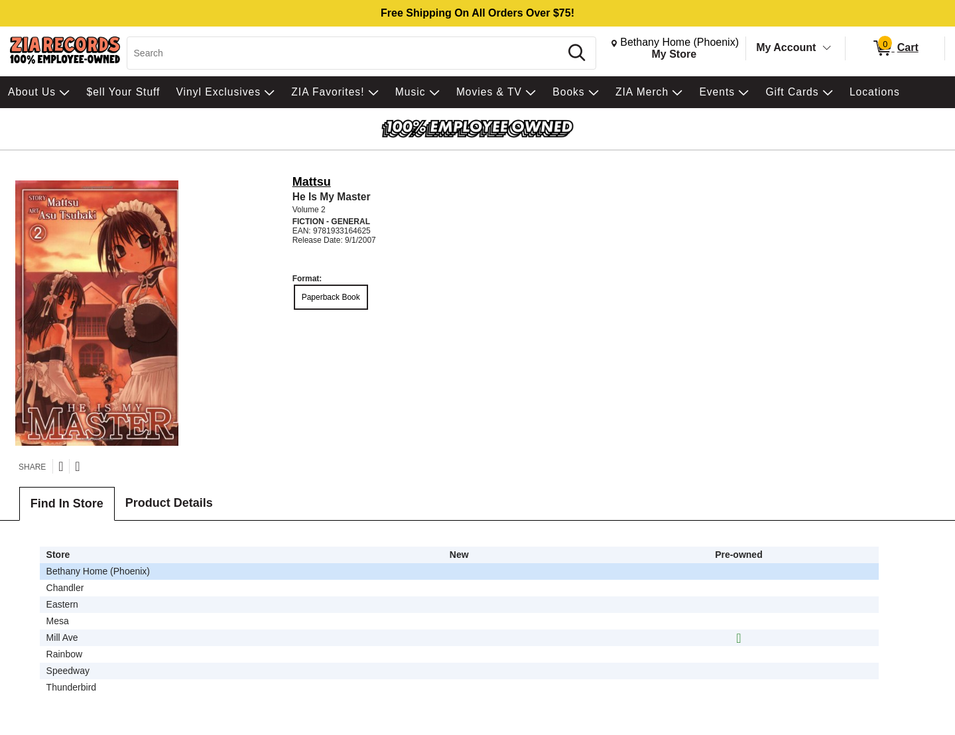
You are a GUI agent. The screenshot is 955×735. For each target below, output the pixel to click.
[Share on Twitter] (60, 466)
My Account (786, 47)
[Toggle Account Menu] (827, 48)
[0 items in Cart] (895, 48)
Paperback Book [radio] (331, 297)
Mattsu (311, 181)
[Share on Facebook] (77, 466)
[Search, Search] (345, 53)
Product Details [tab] (169, 502)
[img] (738, 638)
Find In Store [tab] (67, 503)
